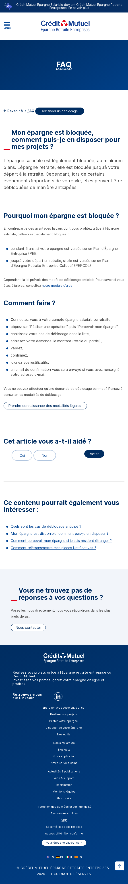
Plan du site (64, 798)
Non (42, 455)
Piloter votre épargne (63, 721)
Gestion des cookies (64, 813)
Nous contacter (28, 627)
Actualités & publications (64, 771)
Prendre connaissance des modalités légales (45, 405)
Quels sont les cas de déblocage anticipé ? (46, 526)
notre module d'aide (57, 285)
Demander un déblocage (60, 111)
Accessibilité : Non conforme (64, 833)
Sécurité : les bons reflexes (64, 826)
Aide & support (64, 778)
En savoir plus (78, 8)
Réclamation (64, 784)
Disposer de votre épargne (63, 727)
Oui (20, 455)
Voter (94, 454)
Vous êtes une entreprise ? (64, 842)
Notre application (64, 756)
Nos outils (63, 734)
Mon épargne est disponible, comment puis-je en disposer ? (59, 533)
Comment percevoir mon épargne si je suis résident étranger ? (61, 540)
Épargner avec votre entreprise (64, 707)
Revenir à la (20, 111)
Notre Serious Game (64, 763)
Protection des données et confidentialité (64, 806)
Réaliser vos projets (63, 714)
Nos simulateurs (64, 743)
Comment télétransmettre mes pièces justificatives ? (53, 548)
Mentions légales (64, 791)
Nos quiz (64, 749)
